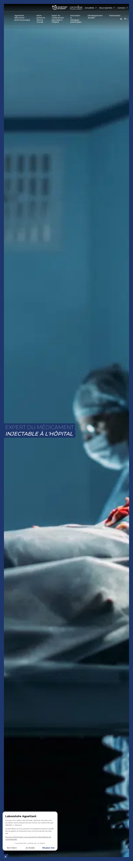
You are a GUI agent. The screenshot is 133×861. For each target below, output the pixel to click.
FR (125, 18)
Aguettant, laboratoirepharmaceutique (22, 17)
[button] (91, 8)
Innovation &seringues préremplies (75, 18)
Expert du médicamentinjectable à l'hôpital (58, 18)
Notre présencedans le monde (41, 18)
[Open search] (121, 19)
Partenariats (114, 15)
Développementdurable (95, 16)
